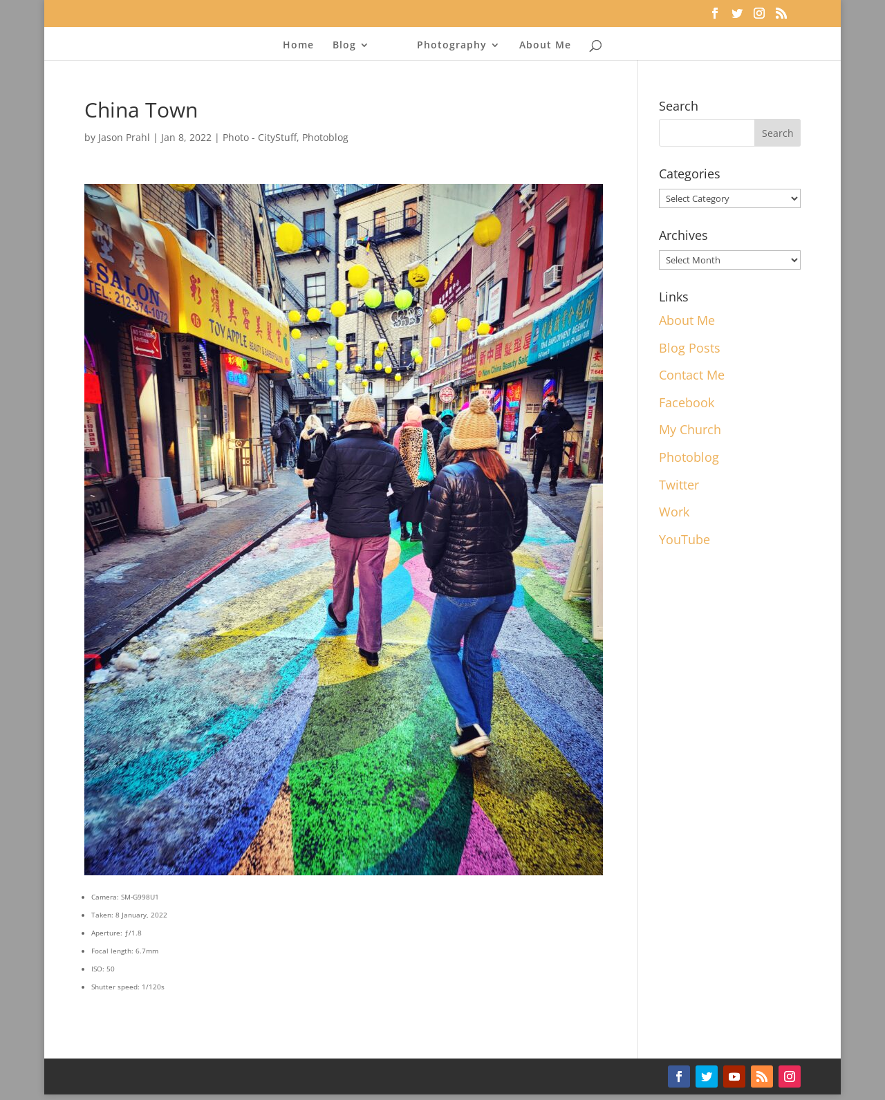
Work (674, 511)
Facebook (686, 402)
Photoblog (325, 137)
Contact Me (692, 374)
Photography (452, 45)
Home (298, 45)
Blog (344, 45)
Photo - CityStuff (260, 137)
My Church (690, 429)
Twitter (679, 484)
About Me (545, 45)
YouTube (684, 539)
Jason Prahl (124, 137)
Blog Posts (689, 347)
